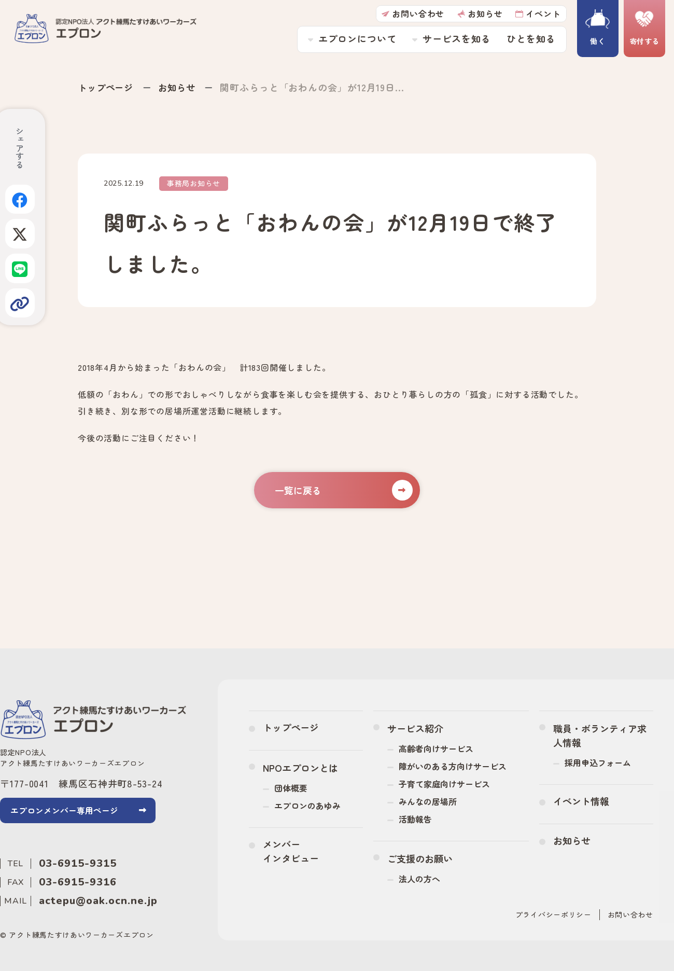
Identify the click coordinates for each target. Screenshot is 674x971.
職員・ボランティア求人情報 (600, 734)
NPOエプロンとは (300, 767)
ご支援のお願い (420, 858)
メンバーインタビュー (291, 850)
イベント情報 (581, 800)
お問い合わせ (412, 14)
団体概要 (290, 787)
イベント (536, 14)
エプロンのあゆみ (307, 805)
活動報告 (415, 818)
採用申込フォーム (598, 762)
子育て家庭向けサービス (444, 783)
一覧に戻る (343, 489)
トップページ (107, 87)
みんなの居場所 (428, 801)
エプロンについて (356, 40)
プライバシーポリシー (553, 914)
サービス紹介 (415, 727)
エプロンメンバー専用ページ (64, 810)
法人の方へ (419, 878)
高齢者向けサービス (436, 748)
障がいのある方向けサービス (453, 765)
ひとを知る (530, 40)
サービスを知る (455, 40)
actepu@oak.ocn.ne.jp (98, 900)
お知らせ (478, 14)
